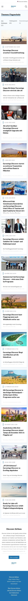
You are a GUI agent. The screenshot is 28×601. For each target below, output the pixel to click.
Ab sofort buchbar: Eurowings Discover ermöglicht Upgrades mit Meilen (12, 129)
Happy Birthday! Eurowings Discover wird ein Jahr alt (13, 89)
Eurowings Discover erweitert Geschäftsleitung (13, 51)
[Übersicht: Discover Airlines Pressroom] (13, 6)
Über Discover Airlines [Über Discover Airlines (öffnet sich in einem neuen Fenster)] (14, 588)
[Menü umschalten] (2, 6)
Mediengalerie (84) (13, 22)
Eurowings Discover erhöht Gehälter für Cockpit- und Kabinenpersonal (13, 241)
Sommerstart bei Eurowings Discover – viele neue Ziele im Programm (13, 279)
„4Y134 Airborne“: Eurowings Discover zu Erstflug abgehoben (11, 468)
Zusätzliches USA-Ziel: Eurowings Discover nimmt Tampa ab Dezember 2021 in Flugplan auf (13, 431)
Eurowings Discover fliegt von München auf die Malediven (13, 354)
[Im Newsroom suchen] (26, 6)
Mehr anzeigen (14, 557)
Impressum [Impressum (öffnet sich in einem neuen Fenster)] (14, 595)
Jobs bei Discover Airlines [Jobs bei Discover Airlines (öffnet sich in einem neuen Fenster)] (14, 590)
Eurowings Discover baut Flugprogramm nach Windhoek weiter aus (12, 317)
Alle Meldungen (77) (4, 23)
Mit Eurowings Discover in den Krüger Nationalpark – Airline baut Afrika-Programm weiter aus (13, 393)
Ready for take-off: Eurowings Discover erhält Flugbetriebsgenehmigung (13, 505)
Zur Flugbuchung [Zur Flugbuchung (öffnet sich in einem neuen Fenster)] (14, 592)
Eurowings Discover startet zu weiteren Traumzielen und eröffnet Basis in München (13, 167)
